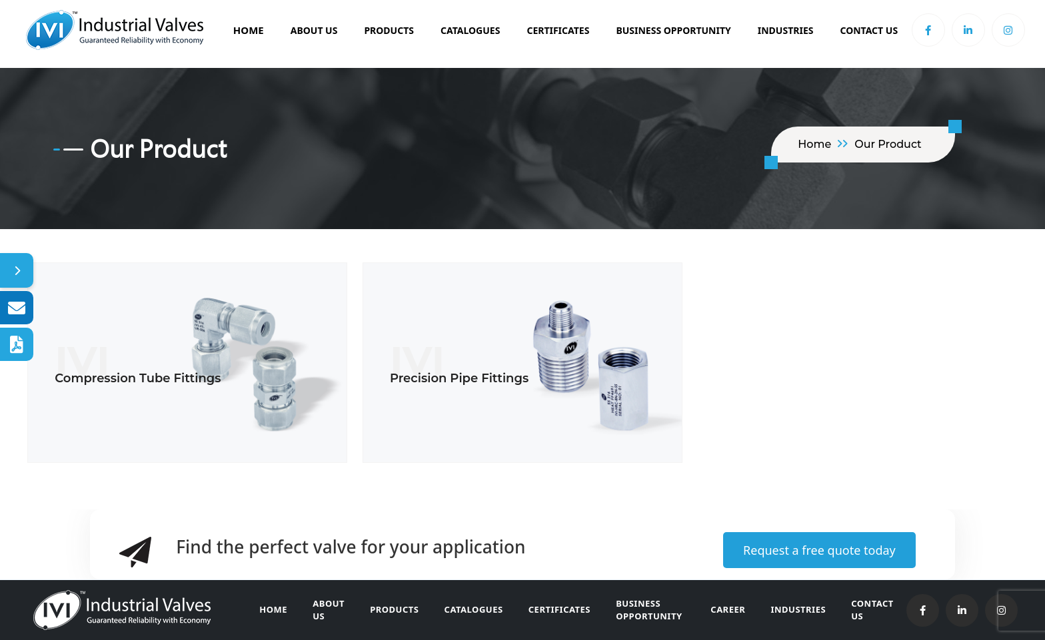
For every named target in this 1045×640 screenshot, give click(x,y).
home (814, 144)
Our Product (888, 144)
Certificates (557, 30)
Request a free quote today (819, 550)
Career (733, 609)
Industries (786, 30)
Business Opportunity (655, 610)
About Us (314, 30)
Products (389, 30)
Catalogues (470, 30)
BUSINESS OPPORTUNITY (673, 30)
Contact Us (869, 30)
